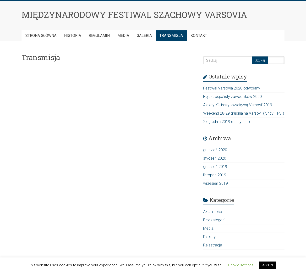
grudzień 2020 (215, 150)
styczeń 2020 (214, 158)
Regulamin (99, 35)
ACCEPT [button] (267, 265)
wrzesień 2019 (215, 183)
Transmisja (171, 35)
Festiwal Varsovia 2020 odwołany (231, 88)
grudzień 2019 (215, 166)
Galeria (144, 35)
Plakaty (209, 236)
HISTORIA (72, 35)
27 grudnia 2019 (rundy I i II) (226, 121)
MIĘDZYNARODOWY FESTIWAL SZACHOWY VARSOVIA (134, 14)
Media (123, 35)
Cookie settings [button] (240, 265)
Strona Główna (40, 35)
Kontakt (199, 35)
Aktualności (213, 211)
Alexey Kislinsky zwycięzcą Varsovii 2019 (237, 105)
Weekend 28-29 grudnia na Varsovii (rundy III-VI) (243, 113)
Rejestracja (212, 245)
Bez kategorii (214, 220)
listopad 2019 (214, 175)
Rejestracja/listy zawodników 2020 (232, 96)
